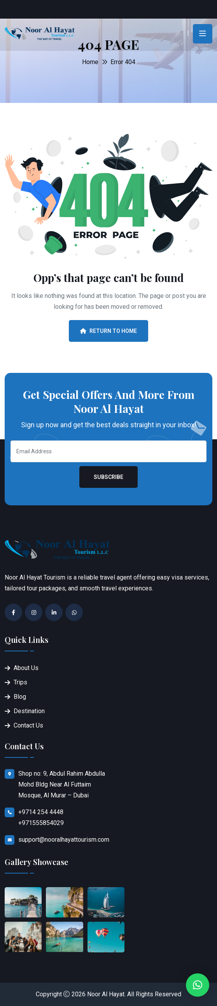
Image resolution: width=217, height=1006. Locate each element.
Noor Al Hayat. (106, 994)
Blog (20, 696)
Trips (20, 682)
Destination (29, 711)
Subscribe (108, 477)
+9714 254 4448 (40, 812)
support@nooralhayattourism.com (63, 839)
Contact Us (28, 725)
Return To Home (108, 331)
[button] (197, 985)
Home (90, 62)
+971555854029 (41, 823)
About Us (26, 668)
